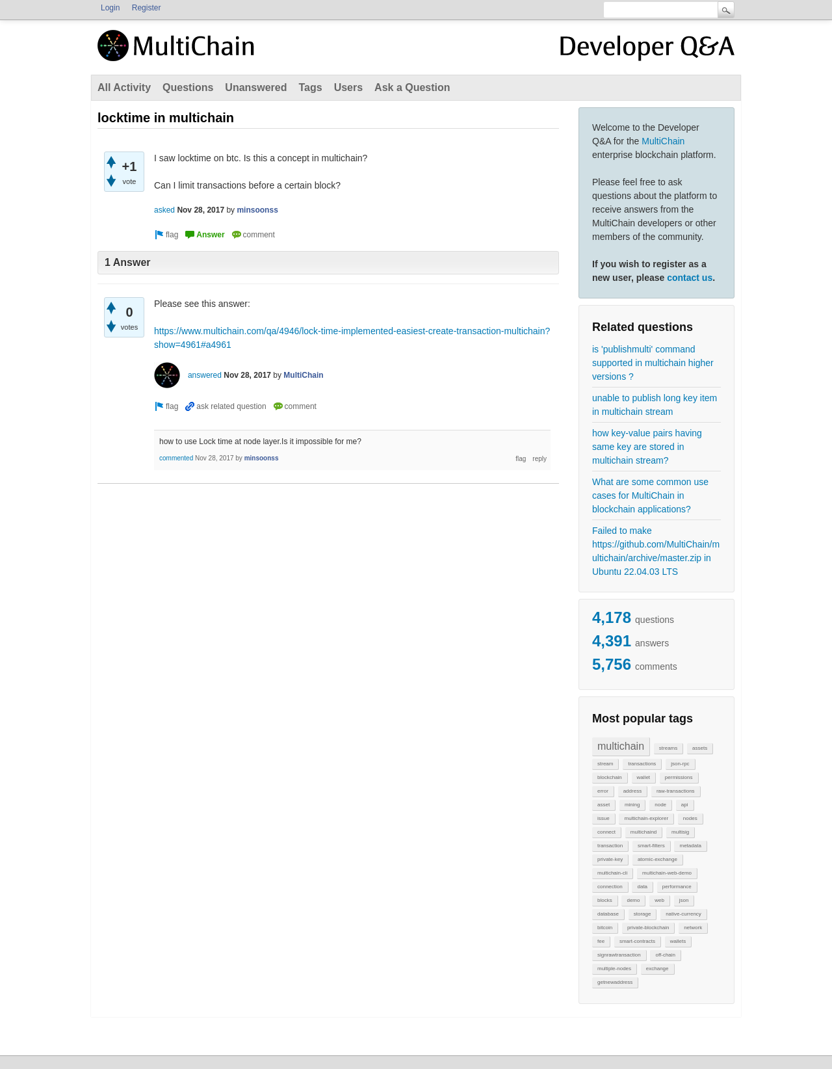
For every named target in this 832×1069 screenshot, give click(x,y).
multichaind (643, 832)
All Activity (124, 87)
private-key (610, 859)
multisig (680, 832)
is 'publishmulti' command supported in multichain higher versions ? (653, 363)
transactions (642, 764)
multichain (620, 746)
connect (606, 832)
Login (110, 7)
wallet (643, 777)
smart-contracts (637, 941)
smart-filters (651, 846)
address (632, 791)
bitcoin (604, 927)
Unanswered (256, 87)
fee (600, 941)
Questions (187, 87)
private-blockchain (648, 927)
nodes (690, 818)
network (693, 927)
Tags (310, 87)
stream (605, 764)
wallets (678, 941)
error (602, 791)
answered (205, 375)
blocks (604, 900)
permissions (679, 777)
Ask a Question (412, 87)
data (642, 887)
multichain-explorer (646, 818)
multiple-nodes (614, 968)
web (659, 900)
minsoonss (257, 210)
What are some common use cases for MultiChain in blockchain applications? (650, 495)
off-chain (665, 955)
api (684, 805)
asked (164, 210)
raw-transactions (675, 791)
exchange (657, 968)
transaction (610, 846)
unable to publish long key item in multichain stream (654, 405)
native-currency (683, 914)
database (608, 914)
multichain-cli (612, 873)
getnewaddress (614, 982)
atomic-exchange (657, 859)
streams (668, 748)
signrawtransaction (619, 955)
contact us (689, 277)
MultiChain (663, 141)
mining (632, 805)
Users (348, 87)
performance (677, 887)
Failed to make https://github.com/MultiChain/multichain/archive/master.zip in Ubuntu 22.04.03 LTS (656, 551)
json (684, 900)
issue (603, 818)
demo (633, 900)
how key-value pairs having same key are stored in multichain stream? (647, 447)
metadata (690, 846)
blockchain (609, 777)
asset (603, 805)
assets (699, 748)
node (660, 805)
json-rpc (680, 764)
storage (642, 914)
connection (610, 887)
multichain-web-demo (667, 873)
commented (176, 458)
